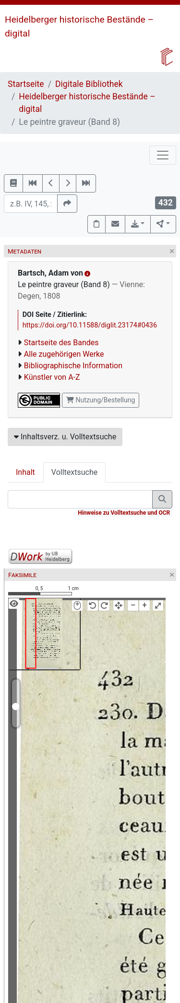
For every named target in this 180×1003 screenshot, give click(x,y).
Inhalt (25, 472)
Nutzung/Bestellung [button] (100, 400)
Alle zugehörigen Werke (64, 354)
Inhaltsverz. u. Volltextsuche (65, 436)
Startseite (26, 84)
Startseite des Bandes (61, 342)
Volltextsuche (74, 472)
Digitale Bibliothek (89, 84)
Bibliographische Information (73, 365)
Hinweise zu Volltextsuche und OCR (124, 512)
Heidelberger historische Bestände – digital (87, 103)
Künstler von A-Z (52, 377)
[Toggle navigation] (162, 155)
